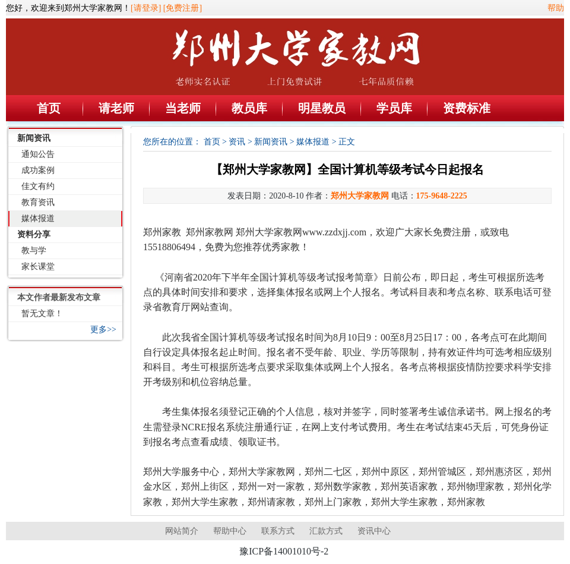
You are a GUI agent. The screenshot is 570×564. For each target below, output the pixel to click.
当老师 (183, 108)
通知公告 (38, 154)
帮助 (555, 8)
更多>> (103, 329)
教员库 (249, 108)
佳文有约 (38, 186)
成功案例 (38, 170)
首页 (49, 108)
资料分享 (33, 234)
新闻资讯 (33, 138)
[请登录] (146, 8)
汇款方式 (326, 531)
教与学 (33, 250)
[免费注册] (182, 8)
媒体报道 (38, 218)
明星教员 (322, 108)
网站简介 (181, 531)
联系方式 (277, 531)
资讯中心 (374, 531)
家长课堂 (38, 266)
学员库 (394, 108)
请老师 (116, 108)
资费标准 (466, 108)
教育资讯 (38, 202)
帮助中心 (229, 531)
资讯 (237, 141)
